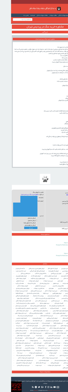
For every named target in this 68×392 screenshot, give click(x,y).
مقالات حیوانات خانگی (31, 15)
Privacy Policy (46, 389)
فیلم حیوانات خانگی (52, 15)
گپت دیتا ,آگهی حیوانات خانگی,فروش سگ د (34, 8)
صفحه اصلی (62, 15)
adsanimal (24, 389)
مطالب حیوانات (42, 15)
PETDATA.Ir (39, 389)
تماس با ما (15, 15)
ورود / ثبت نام (59, 19)
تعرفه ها (21, 15)
